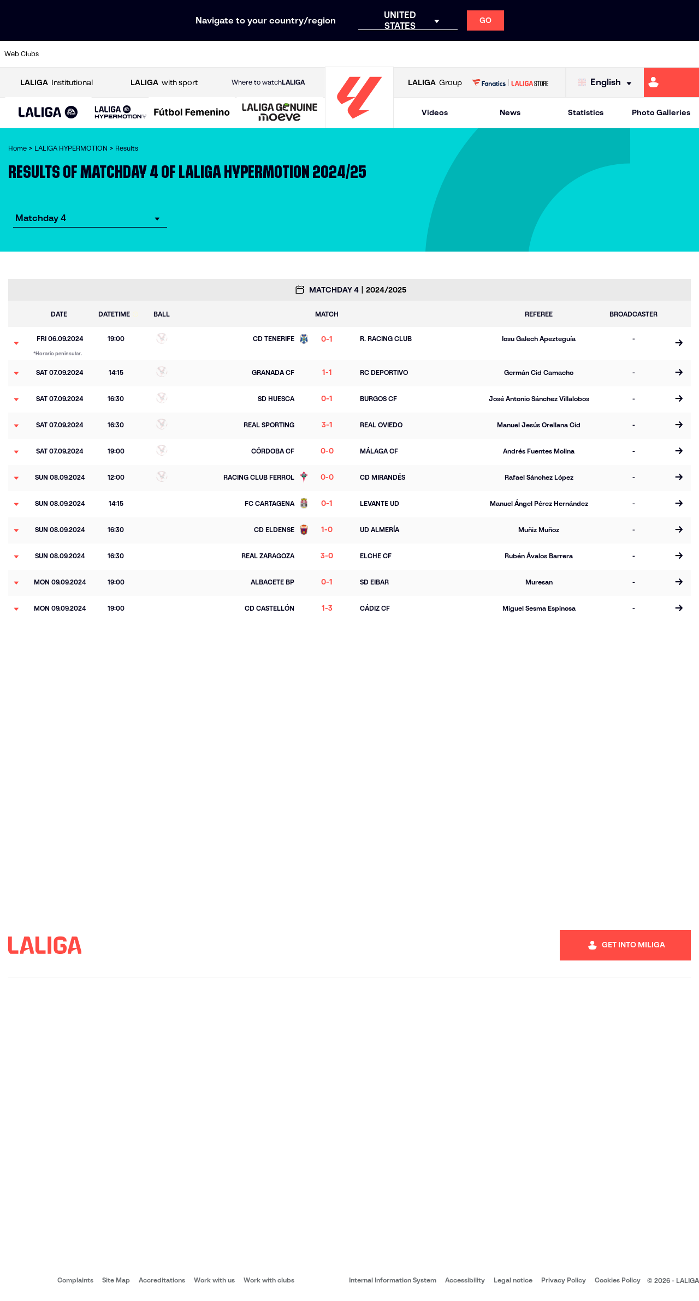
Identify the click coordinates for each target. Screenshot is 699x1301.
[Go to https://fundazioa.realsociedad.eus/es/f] (686, 54)
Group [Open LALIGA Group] (435, 82)
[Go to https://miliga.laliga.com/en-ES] (671, 82)
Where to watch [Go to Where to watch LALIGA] (268, 82)
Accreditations (162, 1280)
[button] (48, 113)
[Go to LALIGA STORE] (510, 82)
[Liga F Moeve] (192, 113)
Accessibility (465, 1280)
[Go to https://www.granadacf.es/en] (329, 54)
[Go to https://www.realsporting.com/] (507, 54)
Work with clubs (269, 1280)
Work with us (214, 1280)
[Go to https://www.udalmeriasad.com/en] (90, 54)
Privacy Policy (563, 1280)
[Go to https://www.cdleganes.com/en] (239, 54)
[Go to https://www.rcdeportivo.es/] (478, 54)
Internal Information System (392, 1280)
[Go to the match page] (678, 343)
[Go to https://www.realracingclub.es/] (448, 54)
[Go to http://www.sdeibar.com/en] (567, 54)
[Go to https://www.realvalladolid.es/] (627, 54)
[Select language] (607, 82)
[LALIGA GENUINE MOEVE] (280, 113)
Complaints (75, 1280)
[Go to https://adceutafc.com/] (209, 54)
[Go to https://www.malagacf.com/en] (358, 54)
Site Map (116, 1280)
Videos (435, 112)
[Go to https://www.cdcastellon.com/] (179, 54)
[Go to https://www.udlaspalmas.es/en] (418, 54)
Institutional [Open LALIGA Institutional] (56, 82)
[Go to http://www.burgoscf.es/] (120, 54)
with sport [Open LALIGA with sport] (164, 82)
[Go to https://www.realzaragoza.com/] (537, 54)
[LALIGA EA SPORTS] (48, 113)
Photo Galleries (661, 112)
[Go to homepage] (359, 123)
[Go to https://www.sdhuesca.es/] (597, 54)
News (510, 112)
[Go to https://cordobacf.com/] (299, 54)
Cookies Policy (618, 1280)
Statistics (585, 112)
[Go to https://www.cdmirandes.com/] (388, 54)
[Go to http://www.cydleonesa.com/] (269, 54)
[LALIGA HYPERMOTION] (120, 112)
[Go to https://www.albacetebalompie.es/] (60, 54)
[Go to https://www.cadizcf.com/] (149, 54)
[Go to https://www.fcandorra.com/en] (656, 54)
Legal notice (513, 1280)
